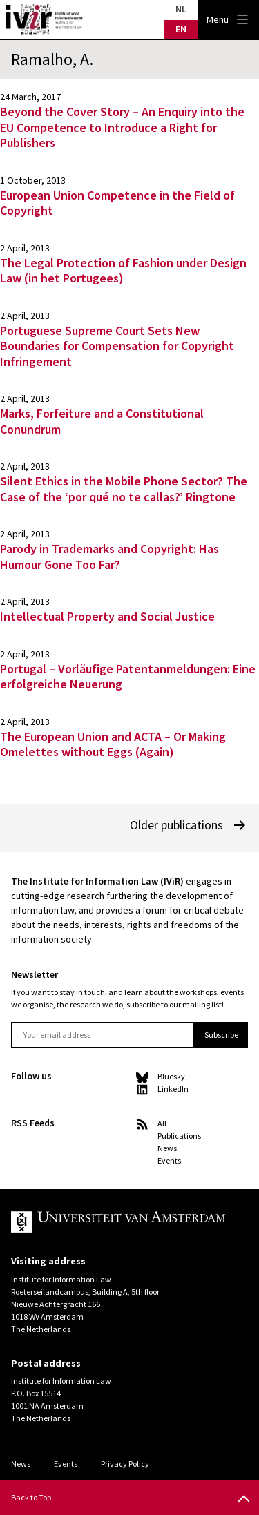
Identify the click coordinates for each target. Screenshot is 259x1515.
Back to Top (31, 1497)
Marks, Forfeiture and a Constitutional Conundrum (102, 421)
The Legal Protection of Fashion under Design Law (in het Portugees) (123, 271)
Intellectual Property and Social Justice (107, 616)
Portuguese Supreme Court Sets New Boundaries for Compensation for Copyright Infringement (117, 345)
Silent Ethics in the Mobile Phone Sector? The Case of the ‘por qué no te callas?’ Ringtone (123, 489)
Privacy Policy (125, 1463)
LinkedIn (173, 1088)
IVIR (44, 19)
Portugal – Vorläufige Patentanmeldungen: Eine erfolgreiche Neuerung (128, 677)
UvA (118, 1222)
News (167, 1148)
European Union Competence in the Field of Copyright (117, 203)
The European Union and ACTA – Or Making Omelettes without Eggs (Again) (113, 744)
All (161, 1123)
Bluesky (171, 1076)
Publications (179, 1135)
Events (169, 1160)
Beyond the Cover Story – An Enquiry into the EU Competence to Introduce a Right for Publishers (122, 127)
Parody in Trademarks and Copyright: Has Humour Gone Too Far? (109, 556)
